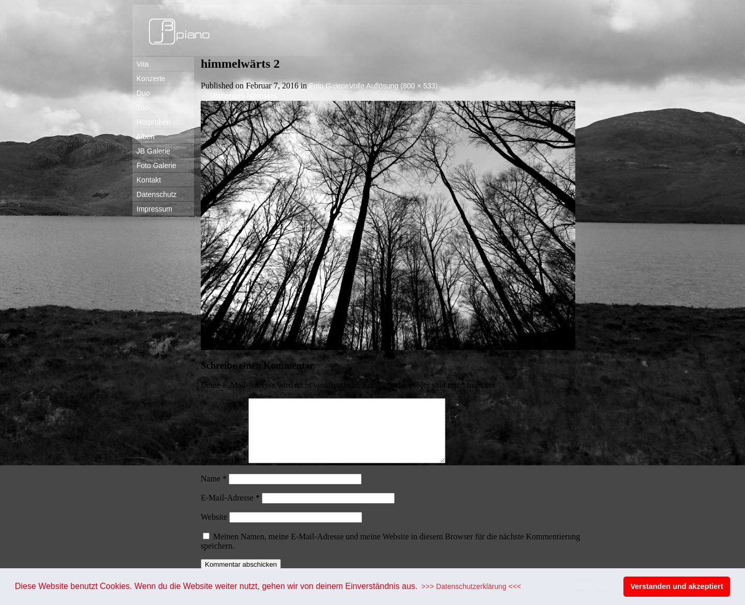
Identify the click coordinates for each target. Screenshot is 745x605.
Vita (140, 64)
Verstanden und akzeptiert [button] (677, 586)
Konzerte (149, 78)
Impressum (152, 209)
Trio (140, 107)
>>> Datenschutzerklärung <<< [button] (471, 586)
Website (214, 529)
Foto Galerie (154, 165)
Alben (143, 136)
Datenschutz (154, 194)
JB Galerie (151, 151)
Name (214, 491)
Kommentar (223, 472)
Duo (141, 93)
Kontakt (146, 180)
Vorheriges (223, 96)
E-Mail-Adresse (230, 510)
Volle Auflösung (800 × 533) (393, 86)
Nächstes (266, 96)
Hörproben (151, 122)
